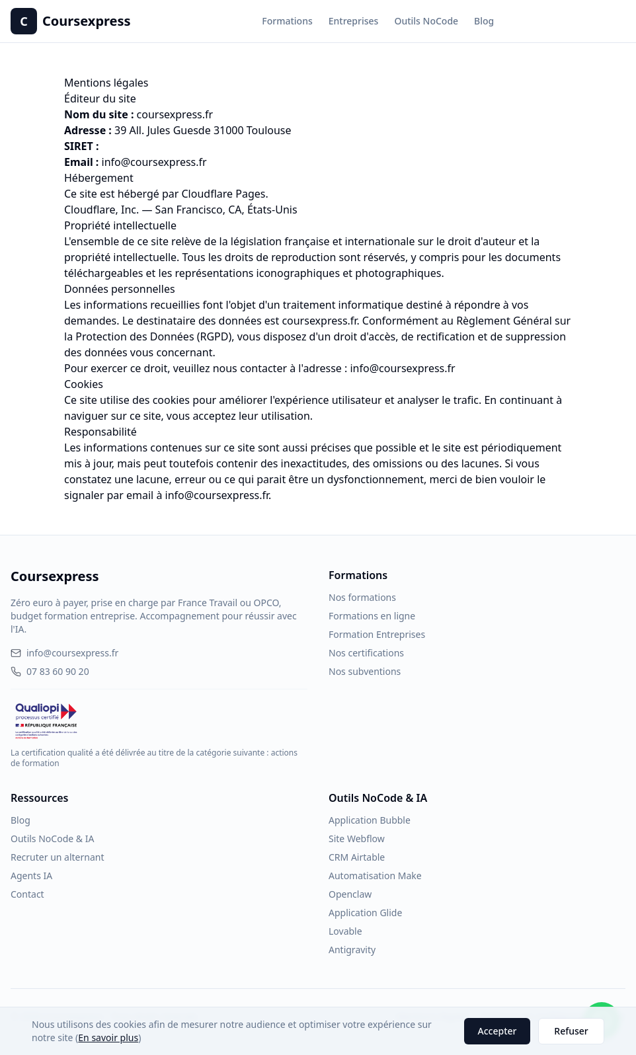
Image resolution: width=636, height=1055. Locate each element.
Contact (27, 894)
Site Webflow (357, 838)
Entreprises (354, 21)
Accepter (497, 1031)
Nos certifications (366, 652)
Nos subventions (365, 671)
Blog (484, 21)
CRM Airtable (357, 857)
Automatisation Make (375, 875)
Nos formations (362, 597)
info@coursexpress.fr (154, 162)
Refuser (571, 1031)
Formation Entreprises (377, 634)
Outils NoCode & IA (52, 838)
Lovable (345, 931)
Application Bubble (370, 820)
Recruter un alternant (57, 857)
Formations (287, 21)
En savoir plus (108, 1037)
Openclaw (350, 894)
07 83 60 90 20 (50, 671)
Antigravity (352, 949)
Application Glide (365, 912)
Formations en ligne (372, 615)
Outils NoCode (426, 21)
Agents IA (31, 875)
